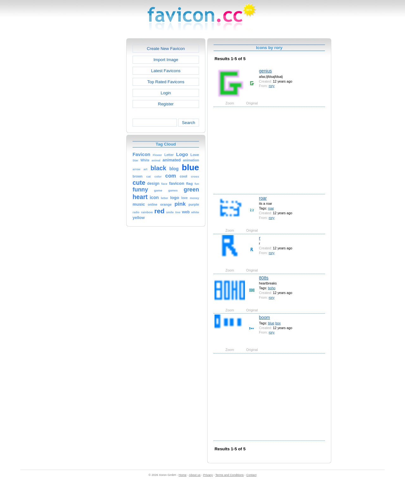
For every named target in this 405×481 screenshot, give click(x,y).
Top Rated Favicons (165, 81)
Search (188, 122)
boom (264, 317)
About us (195, 475)
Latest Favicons (166, 70)
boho (272, 288)
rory (271, 86)
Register (165, 104)
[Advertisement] (99, 133)
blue (271, 323)
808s (264, 277)
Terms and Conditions (229, 475)
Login (166, 93)
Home (183, 475)
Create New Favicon (166, 48)
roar (263, 198)
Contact (251, 475)
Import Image (165, 59)
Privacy (208, 475)
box (278, 323)
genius (265, 70)
